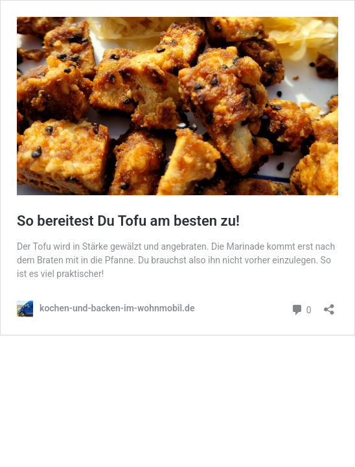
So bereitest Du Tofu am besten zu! (128, 221)
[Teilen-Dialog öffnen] (329, 305)
